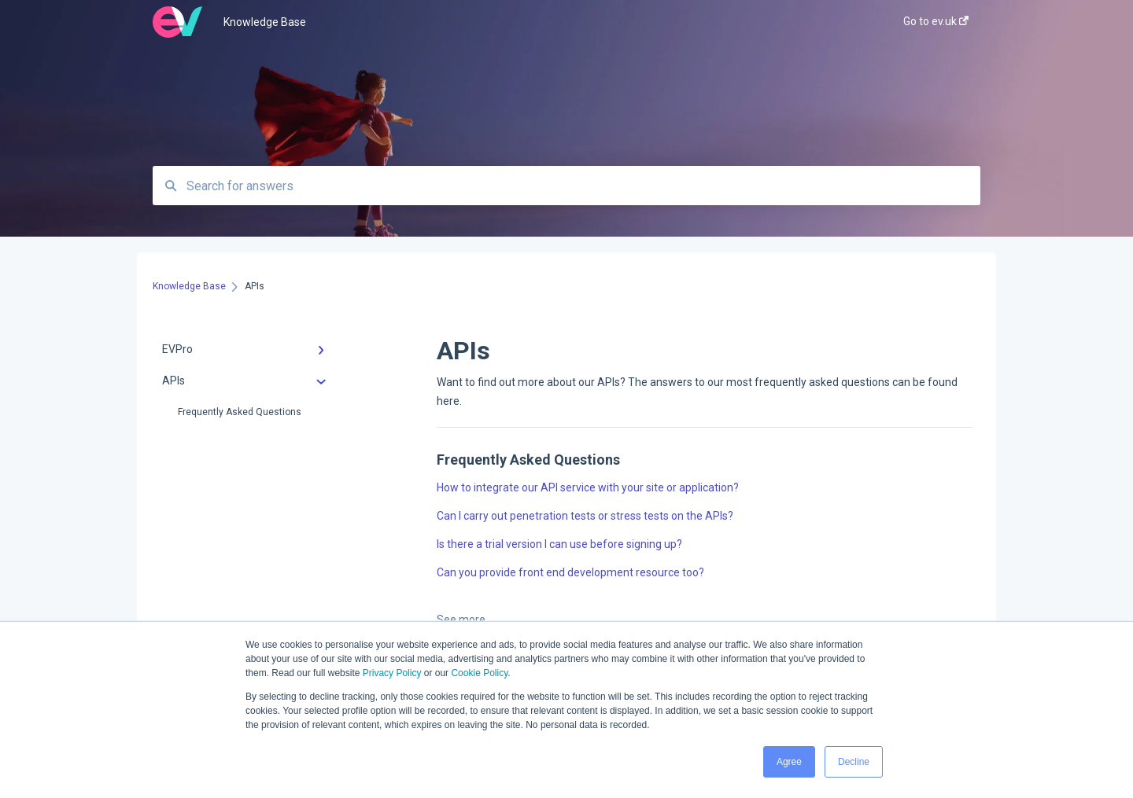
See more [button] (461, 619)
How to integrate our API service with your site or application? (588, 487)
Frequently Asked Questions (239, 411)
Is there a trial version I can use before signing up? (559, 544)
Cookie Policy (479, 672)
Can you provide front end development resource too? (570, 572)
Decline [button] (853, 761)
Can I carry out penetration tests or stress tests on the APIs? (585, 515)
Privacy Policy (392, 672)
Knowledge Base (264, 22)
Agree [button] (789, 761)
